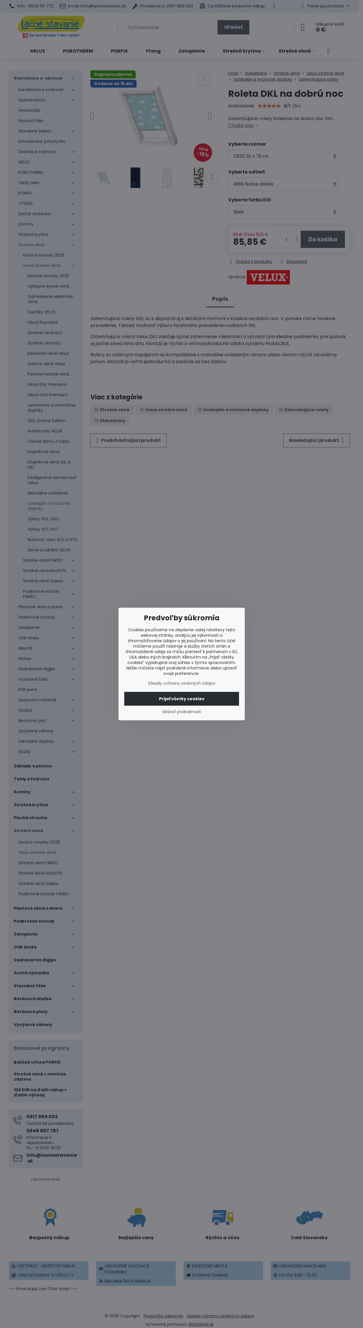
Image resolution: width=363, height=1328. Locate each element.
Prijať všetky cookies (181, 699)
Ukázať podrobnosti (181, 712)
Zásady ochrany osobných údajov (182, 683)
